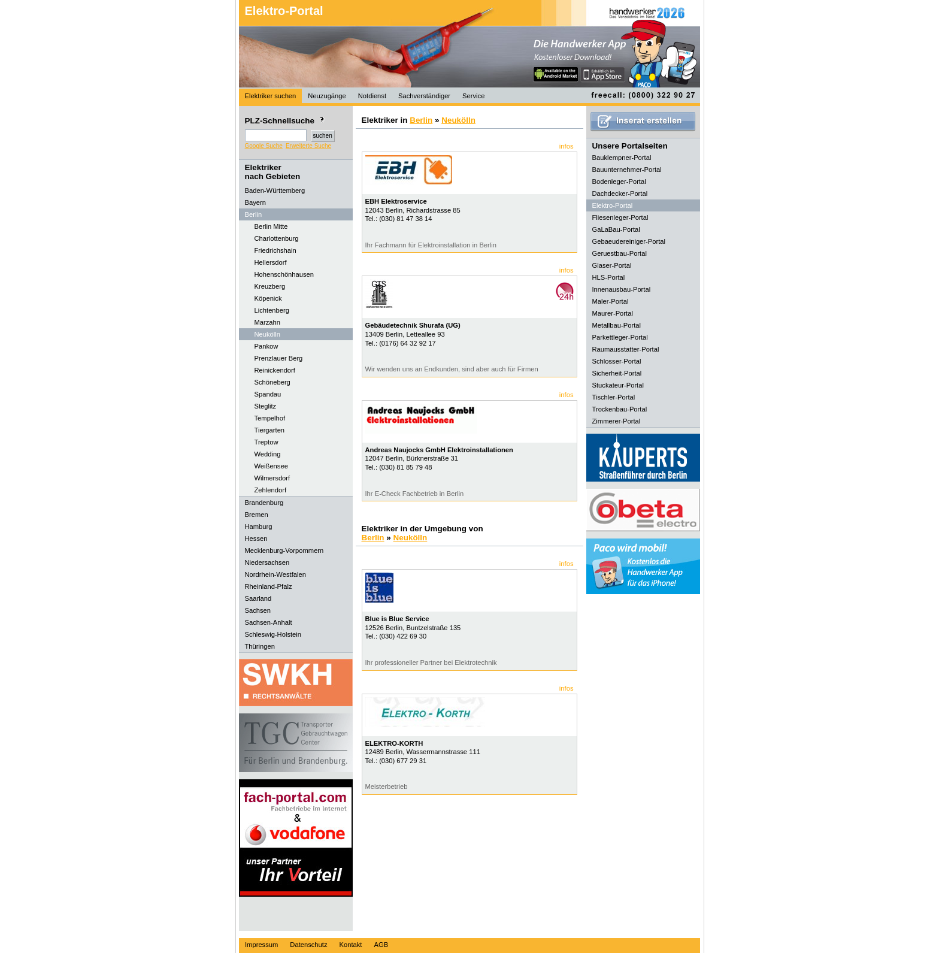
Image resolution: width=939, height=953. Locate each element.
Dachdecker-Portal (620, 193)
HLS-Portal (608, 277)
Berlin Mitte (271, 226)
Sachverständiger (424, 95)
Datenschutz (308, 944)
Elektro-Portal (284, 10)
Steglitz (266, 406)
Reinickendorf (275, 370)
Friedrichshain (275, 250)
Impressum (261, 944)
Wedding (268, 454)
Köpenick (268, 298)
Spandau (268, 394)
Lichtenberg (272, 310)
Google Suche (264, 146)
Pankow (266, 346)
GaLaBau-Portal (616, 229)
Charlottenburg (277, 238)
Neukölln (268, 334)
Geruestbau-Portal (619, 253)
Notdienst (372, 95)
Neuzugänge (327, 95)
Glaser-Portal (612, 265)
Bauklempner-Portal (622, 157)
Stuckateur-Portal (618, 385)
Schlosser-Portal (616, 361)
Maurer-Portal (612, 313)
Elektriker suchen (270, 95)
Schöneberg (272, 382)
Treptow (266, 442)
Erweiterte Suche (308, 146)
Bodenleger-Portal (619, 181)
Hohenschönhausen (284, 274)
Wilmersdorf (272, 478)
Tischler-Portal (613, 397)
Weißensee (271, 466)
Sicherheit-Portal (617, 373)
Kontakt (351, 944)
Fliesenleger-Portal (620, 217)
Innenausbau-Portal (621, 289)
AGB (381, 944)
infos (566, 146)
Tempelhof (270, 418)
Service (473, 95)
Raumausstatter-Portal (625, 349)
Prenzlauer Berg (279, 358)
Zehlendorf (271, 490)
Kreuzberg (270, 286)
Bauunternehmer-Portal (627, 169)
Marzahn (268, 322)
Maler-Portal (610, 301)
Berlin (421, 120)
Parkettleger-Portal (620, 337)
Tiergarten (270, 430)
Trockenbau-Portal (619, 409)
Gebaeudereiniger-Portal (629, 241)
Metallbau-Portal (616, 325)
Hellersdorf (271, 262)
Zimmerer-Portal (616, 421)
